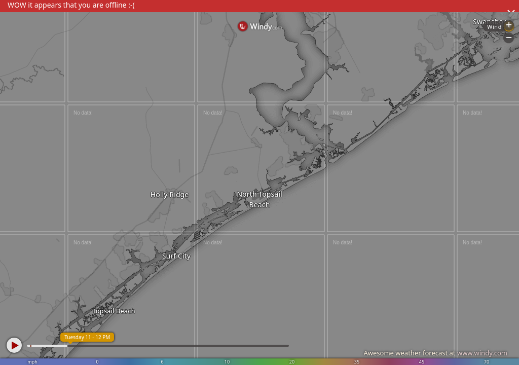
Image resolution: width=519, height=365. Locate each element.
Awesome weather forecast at (435, 352)
